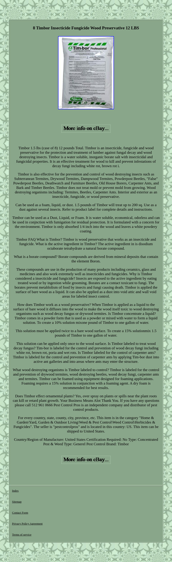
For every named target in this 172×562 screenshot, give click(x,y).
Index (15, 490)
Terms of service (21, 534)
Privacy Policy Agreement (27, 523)
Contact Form (20, 512)
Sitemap (17, 501)
